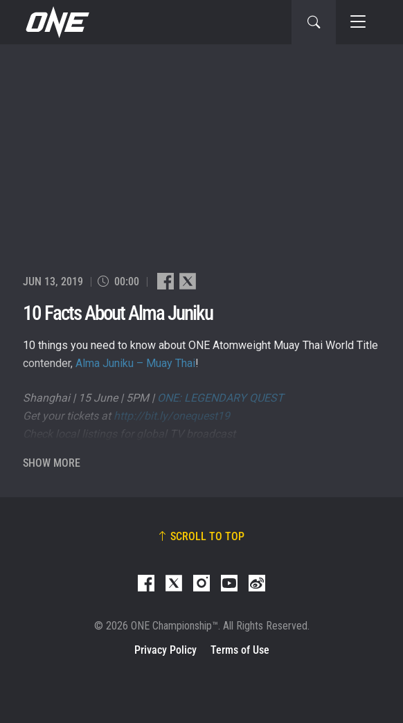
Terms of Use (240, 650)
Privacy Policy (165, 650)
